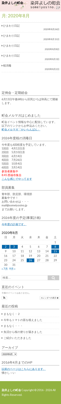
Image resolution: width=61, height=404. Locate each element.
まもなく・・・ (13, 325)
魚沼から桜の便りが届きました (23, 332)
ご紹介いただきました (17, 338)
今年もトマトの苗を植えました (23, 320)
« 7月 (5, 268)
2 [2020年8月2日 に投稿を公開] (6, 246)
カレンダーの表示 (49, 298)
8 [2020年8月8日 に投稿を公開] (55, 246)
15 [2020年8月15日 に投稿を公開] (55, 251)
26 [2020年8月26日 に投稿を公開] (30, 260)
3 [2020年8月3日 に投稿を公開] (14, 246)
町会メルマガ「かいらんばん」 (21, 129)
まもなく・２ (12, 314)
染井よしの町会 (12, 3)
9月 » (12, 268)
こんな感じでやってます (17, 179)
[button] (4, 298)
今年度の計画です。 (14, 224)
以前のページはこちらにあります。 (24, 369)
